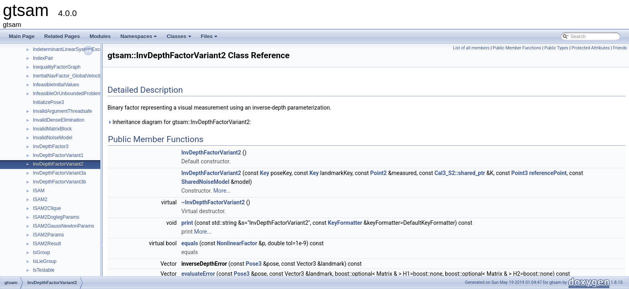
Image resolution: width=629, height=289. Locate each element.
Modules (100, 36)
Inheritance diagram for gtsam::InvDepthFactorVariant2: (179, 122)
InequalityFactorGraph (57, 67)
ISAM (39, 190)
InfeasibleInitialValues (56, 85)
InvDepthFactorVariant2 (58, 164)
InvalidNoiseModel (52, 137)
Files (210, 38)
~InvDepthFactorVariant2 (213, 202)
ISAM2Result (47, 243)
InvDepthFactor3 (51, 146)
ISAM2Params (48, 235)
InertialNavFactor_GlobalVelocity (68, 76)
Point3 (519, 173)
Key (264, 173)
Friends (620, 48)
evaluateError (198, 274)
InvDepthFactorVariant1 (58, 155)
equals (189, 243)
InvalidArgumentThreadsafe (62, 111)
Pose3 (254, 264)
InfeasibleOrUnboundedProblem (67, 93)
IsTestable (44, 270)
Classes (179, 38)
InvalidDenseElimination (58, 120)
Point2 (378, 173)
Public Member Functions (517, 48)
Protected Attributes (591, 48)
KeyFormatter (345, 223)
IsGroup (41, 252)
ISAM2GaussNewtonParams (63, 226)
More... (222, 190)
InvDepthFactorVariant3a (59, 173)
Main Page (21, 36)
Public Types (556, 48)
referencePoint (547, 173)
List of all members (471, 48)
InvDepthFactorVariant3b (59, 182)
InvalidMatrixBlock (52, 129)
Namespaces (139, 38)
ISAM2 (40, 199)
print (187, 223)
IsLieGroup (45, 261)
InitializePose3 (48, 102)
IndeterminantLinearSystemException (73, 49)
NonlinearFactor (237, 243)
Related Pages (62, 36)
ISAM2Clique (47, 208)
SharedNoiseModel (205, 182)
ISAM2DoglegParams (56, 217)
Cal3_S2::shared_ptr (459, 173)
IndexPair (43, 58)
